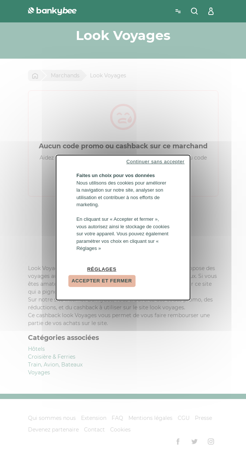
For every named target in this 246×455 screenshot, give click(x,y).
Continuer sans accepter (155, 161)
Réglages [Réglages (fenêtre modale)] (101, 269)
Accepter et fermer (102, 281)
